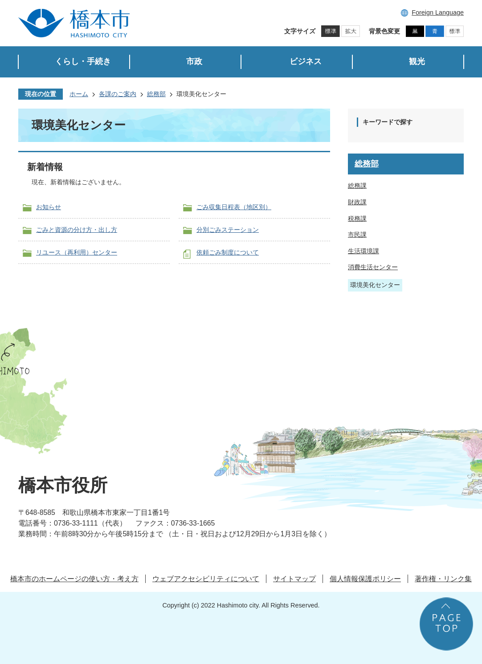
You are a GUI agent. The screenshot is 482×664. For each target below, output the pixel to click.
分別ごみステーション (227, 229)
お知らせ (48, 207)
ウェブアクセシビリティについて (205, 579)
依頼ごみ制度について (227, 252)
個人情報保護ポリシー (365, 579)
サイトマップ (294, 579)
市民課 (357, 234)
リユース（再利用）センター (76, 252)
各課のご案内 (117, 93)
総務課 (357, 185)
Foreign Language (438, 12)
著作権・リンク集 (443, 579)
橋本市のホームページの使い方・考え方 (74, 579)
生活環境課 (363, 251)
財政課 (357, 202)
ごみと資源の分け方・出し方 (76, 229)
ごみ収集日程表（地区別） (233, 207)
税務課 (357, 218)
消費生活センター (373, 267)
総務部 (156, 93)
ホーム (78, 93)
